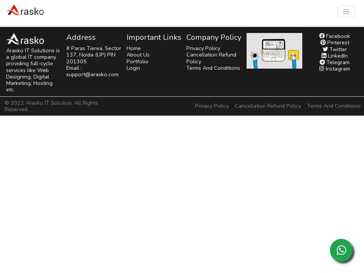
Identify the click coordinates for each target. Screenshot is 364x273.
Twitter (335, 49)
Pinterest (334, 42)
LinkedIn (335, 56)
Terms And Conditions (213, 68)
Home (134, 48)
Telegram (335, 62)
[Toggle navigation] (346, 11)
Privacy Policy (203, 48)
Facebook (334, 36)
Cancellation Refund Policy (211, 58)
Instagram (334, 68)
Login (133, 68)
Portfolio (137, 61)
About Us (138, 54)
